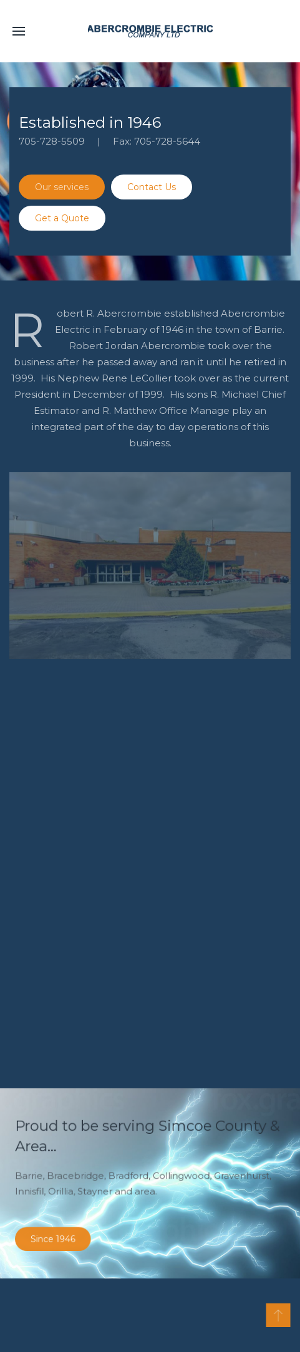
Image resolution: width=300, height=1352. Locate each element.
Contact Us (151, 187)
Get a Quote (62, 218)
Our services (62, 187)
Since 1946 (64, 1232)
